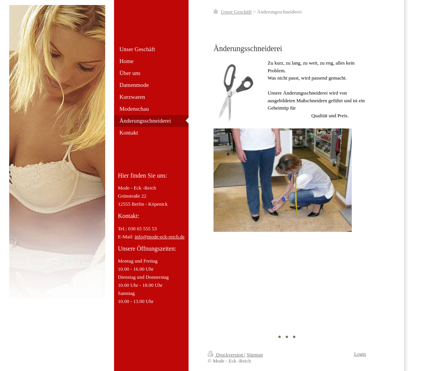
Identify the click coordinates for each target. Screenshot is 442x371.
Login (360, 354)
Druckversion (226, 355)
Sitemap (255, 355)
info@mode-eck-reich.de (160, 237)
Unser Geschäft (236, 12)
